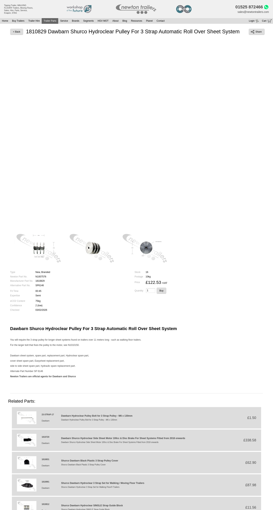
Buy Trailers (18, 21)
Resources (136, 21)
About (115, 21)
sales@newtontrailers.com (253, 12)
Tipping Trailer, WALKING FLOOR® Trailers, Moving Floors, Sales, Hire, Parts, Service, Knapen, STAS (18, 9)
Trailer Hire (34, 21)
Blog (124, 21)
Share (256, 32)
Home (5, 21)
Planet (149, 21)
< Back (16, 32)
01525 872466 (248, 7)
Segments (88, 21)
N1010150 (73, 345)
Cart (264, 21)
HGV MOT (103, 21)
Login (252, 21)
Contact (161, 21)
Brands (75, 21)
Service (64, 21)
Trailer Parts (50, 21)
